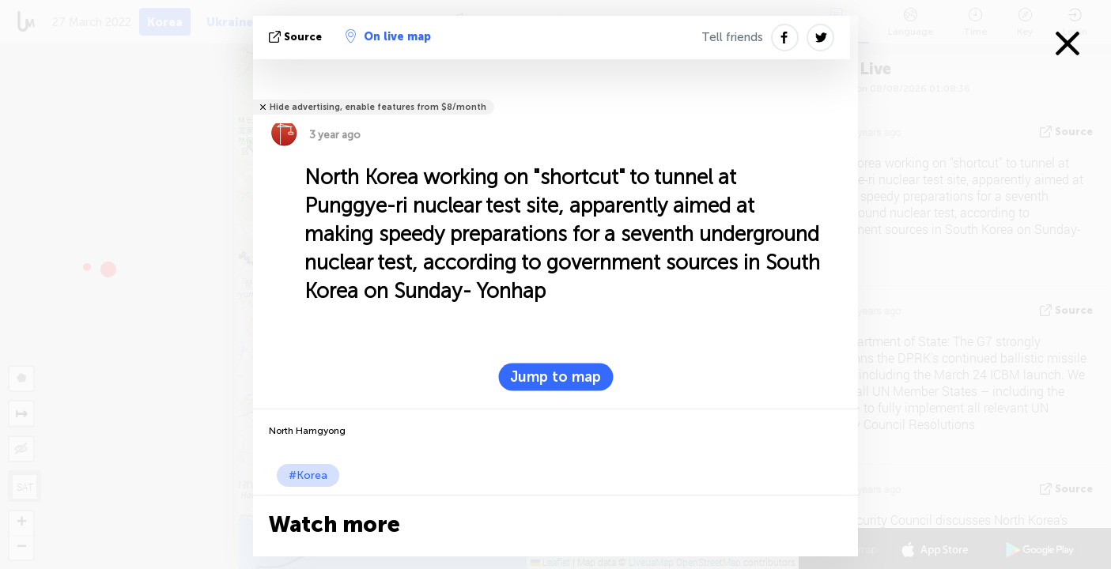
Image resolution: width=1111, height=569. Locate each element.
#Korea (308, 475)
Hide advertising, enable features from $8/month (378, 107)
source (297, 37)
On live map (388, 36)
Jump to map (555, 377)
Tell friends (732, 37)
